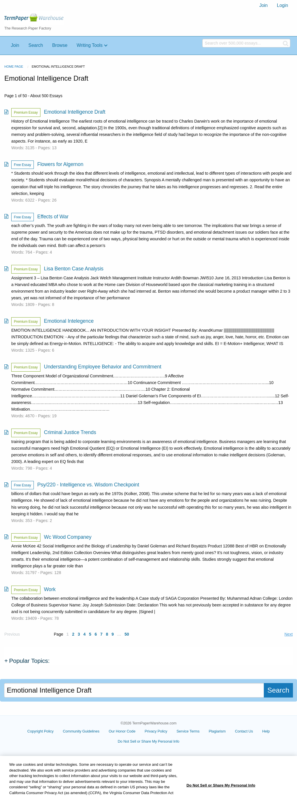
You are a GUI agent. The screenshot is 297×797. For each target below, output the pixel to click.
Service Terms (188, 731)
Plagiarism (217, 731)
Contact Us (244, 731)
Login (282, 5)
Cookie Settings (148, 743)
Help (266, 731)
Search (35, 45)
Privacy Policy (156, 731)
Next (289, 634)
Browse (59, 45)
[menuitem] (263, 5)
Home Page (13, 66)
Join (263, 5)
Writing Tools (90, 45)
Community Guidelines (81, 731)
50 (127, 634)
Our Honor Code (122, 731)
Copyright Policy (40, 731)
